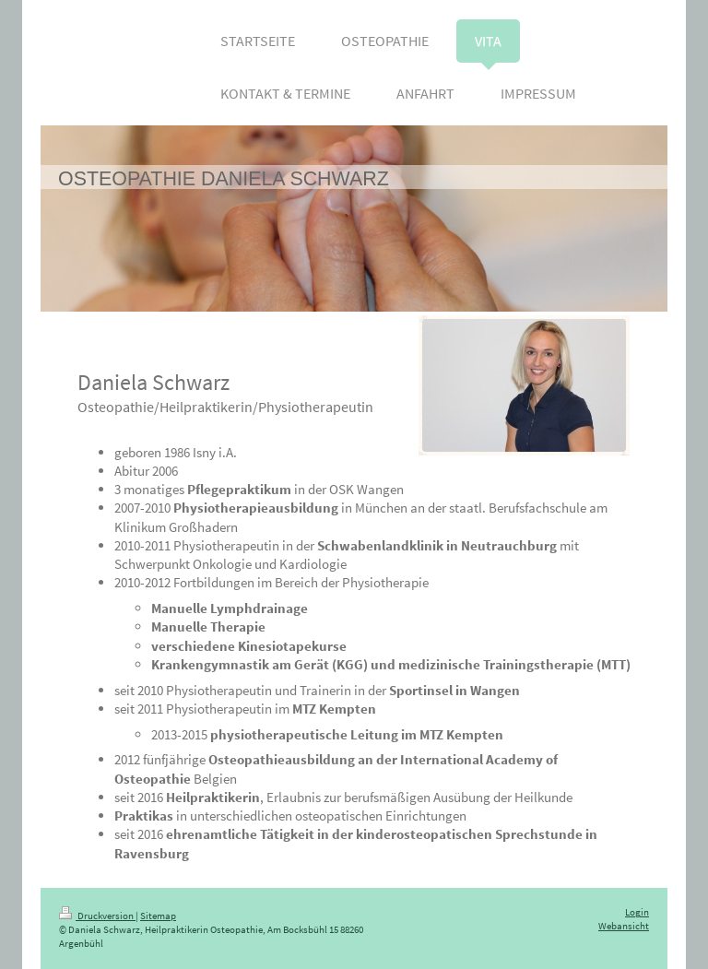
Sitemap (158, 916)
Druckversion (97, 916)
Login (637, 912)
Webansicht (623, 926)
